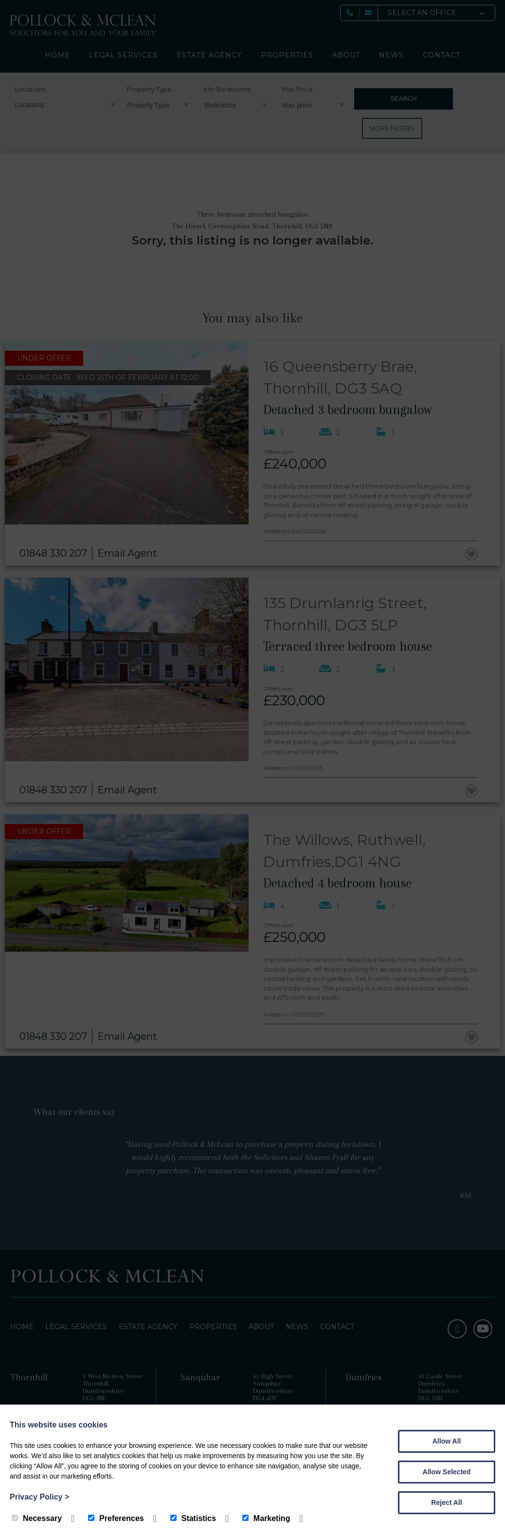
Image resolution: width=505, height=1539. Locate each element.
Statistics (193, 1518)
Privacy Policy (39, 1497)
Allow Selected (447, 1472)
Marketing (266, 1518)
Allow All (447, 1441)
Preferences (116, 1518)
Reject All (446, 1502)
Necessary (37, 1518)
